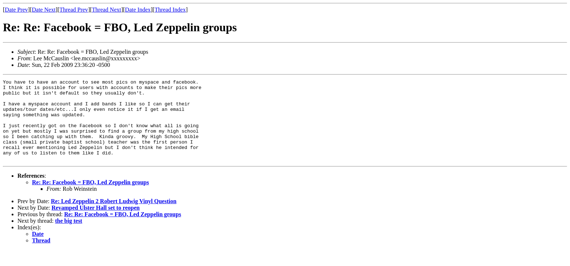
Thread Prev (73, 10)
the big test (69, 237)
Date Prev (16, 10)
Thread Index (170, 10)
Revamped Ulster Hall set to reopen (96, 224)
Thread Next (106, 10)
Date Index (138, 10)
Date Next (44, 10)
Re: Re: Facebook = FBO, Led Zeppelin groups (90, 199)
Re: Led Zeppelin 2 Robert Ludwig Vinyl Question (113, 217)
